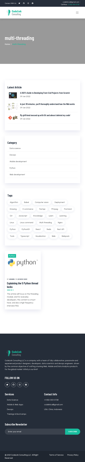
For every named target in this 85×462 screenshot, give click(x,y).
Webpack (65, 236)
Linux (12, 222)
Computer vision (42, 202)
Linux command (26, 222)
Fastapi (42, 209)
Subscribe (72, 432)
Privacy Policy (72, 455)
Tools (12, 236)
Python (12, 168)
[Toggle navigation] (77, 12)
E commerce (28, 209)
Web (54, 236)
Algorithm (14, 202)
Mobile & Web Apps (15, 404)
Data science (15, 148)
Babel (26, 202)
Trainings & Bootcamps (16, 414)
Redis (49, 229)
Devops (13, 155)
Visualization (40, 236)
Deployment (60, 202)
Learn (51, 216)
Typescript (24, 236)
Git (11, 216)
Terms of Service (56, 455)
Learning (62, 216)
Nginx (60, 222)
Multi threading (45, 222)
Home (7, 44)
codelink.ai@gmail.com (71, 2)
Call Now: (70, 4)
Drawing (13, 209)
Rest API (60, 229)
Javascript (23, 216)
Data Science (12, 400)
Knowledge (38, 216)
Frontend (68, 209)
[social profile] (19, 3)
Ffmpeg (54, 209)
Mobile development (18, 161)
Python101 (26, 229)
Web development (17, 174)
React (38, 229)
